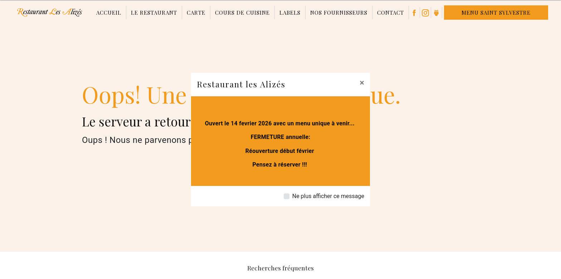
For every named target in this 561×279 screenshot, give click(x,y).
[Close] (362, 83)
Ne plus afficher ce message (328, 196)
